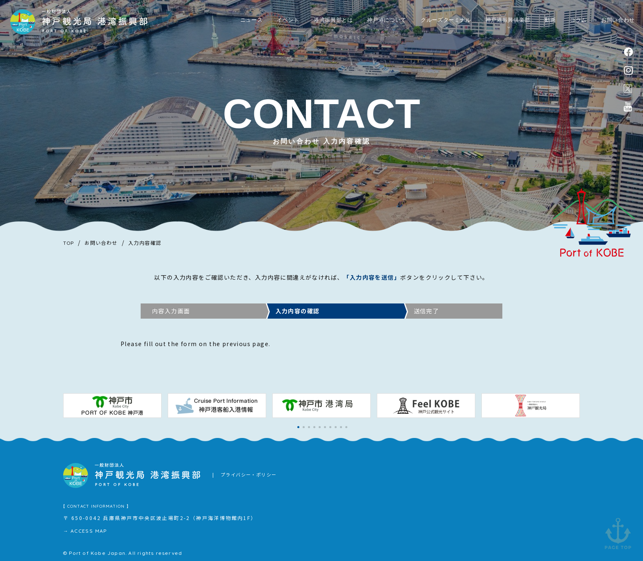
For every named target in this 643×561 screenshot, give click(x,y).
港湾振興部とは (333, 21)
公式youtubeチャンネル (628, 107)
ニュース (251, 21)
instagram (628, 70)
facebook (628, 52)
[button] (298, 427)
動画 (550, 21)
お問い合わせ (618, 21)
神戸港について (386, 21)
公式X (628, 89)
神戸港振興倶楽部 (508, 21)
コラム (578, 21)
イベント (288, 21)
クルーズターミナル (446, 21)
